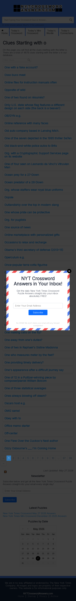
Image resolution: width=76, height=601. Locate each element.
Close (69, 271)
